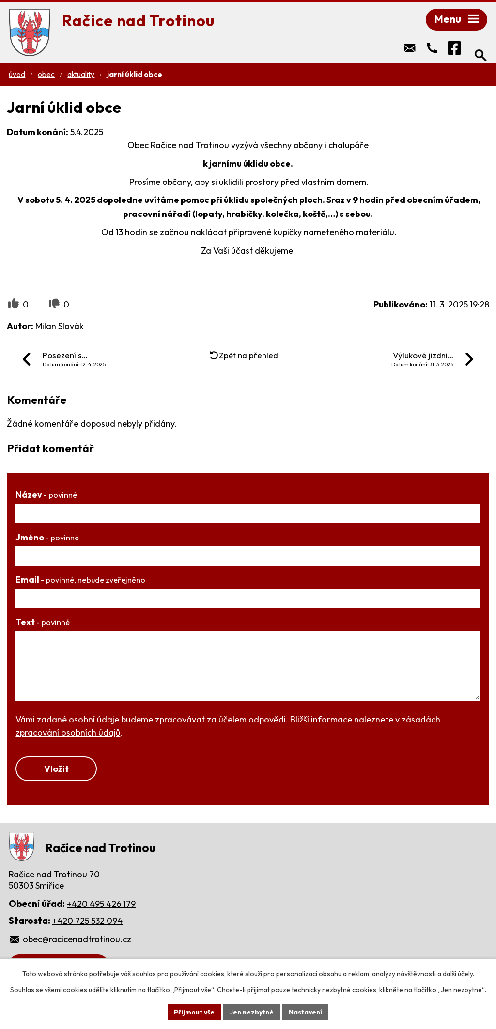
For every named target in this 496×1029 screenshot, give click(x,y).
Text (43, 623)
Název (46, 495)
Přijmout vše (193, 1011)
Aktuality (80, 75)
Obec (46, 75)
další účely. (458, 973)
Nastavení (306, 1011)
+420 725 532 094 (87, 922)
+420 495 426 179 (101, 905)
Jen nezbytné (251, 1011)
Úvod (17, 75)
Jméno (47, 538)
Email (80, 580)
